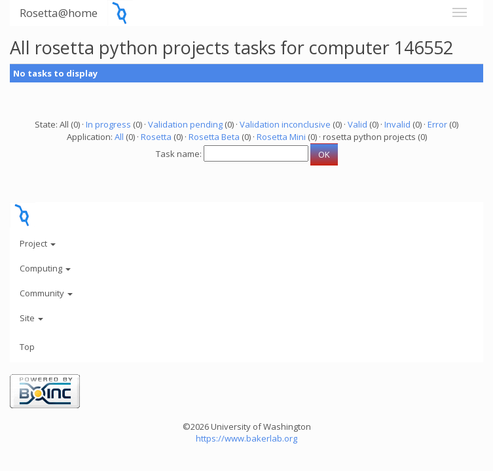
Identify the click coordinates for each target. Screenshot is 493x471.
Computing (45, 268)
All (119, 137)
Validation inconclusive (285, 124)
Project (38, 243)
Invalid (397, 124)
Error (437, 124)
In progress (108, 124)
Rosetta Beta (214, 137)
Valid (357, 124)
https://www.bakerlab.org (246, 438)
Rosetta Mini (281, 137)
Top (27, 347)
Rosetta (156, 137)
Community (46, 293)
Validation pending (185, 124)
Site (31, 318)
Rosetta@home (59, 12)
